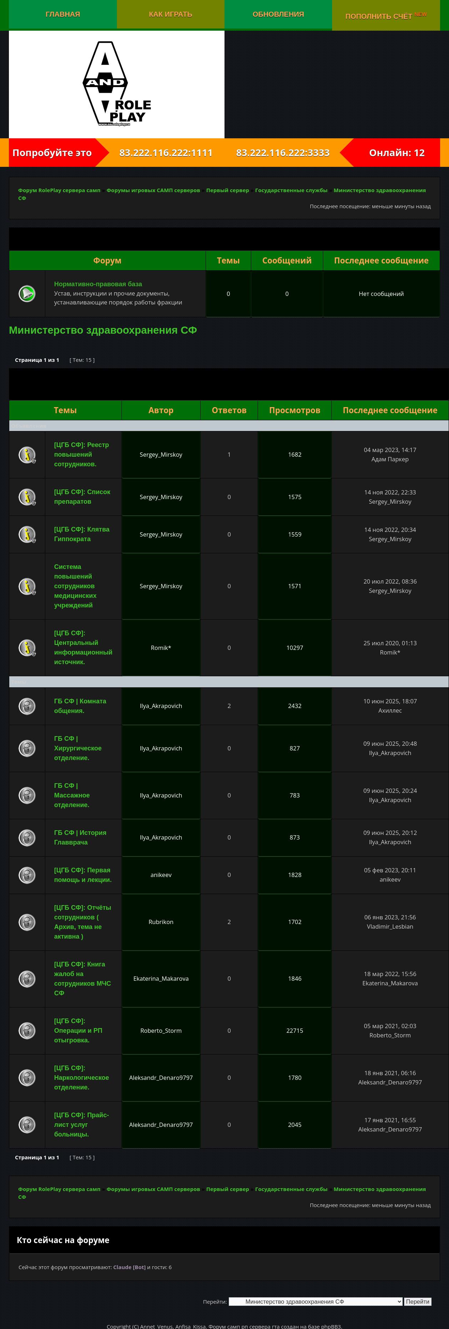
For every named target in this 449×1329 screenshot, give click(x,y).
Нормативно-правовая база (98, 284)
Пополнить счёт (386, 15)
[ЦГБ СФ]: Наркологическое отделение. (81, 1077)
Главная (63, 14)
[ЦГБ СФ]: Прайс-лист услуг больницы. (81, 1125)
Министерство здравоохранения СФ (103, 330)
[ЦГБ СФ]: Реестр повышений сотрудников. (81, 454)
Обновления (278, 14)
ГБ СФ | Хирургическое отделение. (78, 748)
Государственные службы (291, 190)
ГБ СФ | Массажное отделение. (72, 795)
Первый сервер (227, 190)
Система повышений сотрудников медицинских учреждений (75, 586)
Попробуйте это (52, 152)
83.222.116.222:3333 (289, 152)
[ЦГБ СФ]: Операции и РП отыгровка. (78, 1030)
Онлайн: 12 (397, 152)
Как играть (170, 14)
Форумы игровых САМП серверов (153, 190)
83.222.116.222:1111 (160, 152)
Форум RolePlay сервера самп (59, 190)
